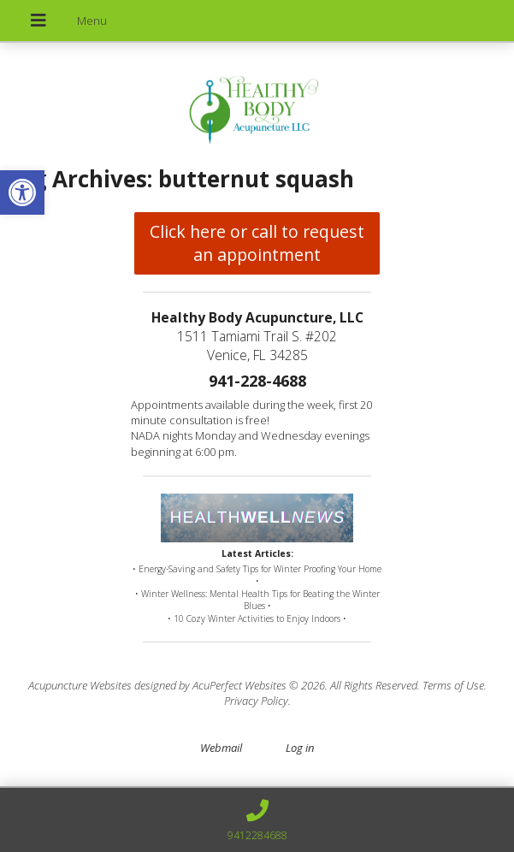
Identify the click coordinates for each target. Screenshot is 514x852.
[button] (22, 192)
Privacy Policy (256, 700)
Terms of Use (453, 685)
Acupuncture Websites (80, 685)
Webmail (221, 747)
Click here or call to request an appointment (257, 243)
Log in (300, 747)
